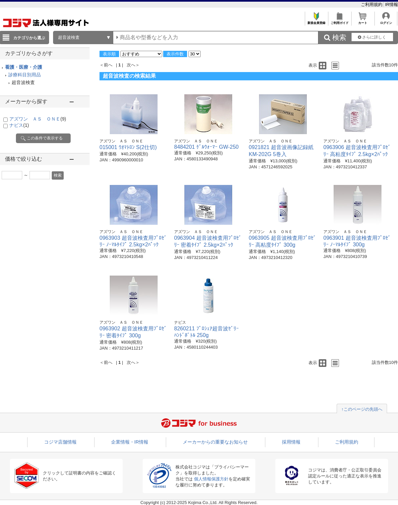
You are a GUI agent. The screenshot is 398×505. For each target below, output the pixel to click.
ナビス (19, 125)
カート (362, 21)
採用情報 (291, 442)
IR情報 (391, 4)
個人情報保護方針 (211, 478)
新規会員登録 (316, 21)
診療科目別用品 (24, 74)
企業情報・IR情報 (129, 442)
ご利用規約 (372, 4)
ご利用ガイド (339, 21)
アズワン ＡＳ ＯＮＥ (37, 119)
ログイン (386, 21)
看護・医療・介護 (23, 67)
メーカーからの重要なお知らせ (215, 442)
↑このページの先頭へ (361, 409)
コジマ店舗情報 (60, 442)
